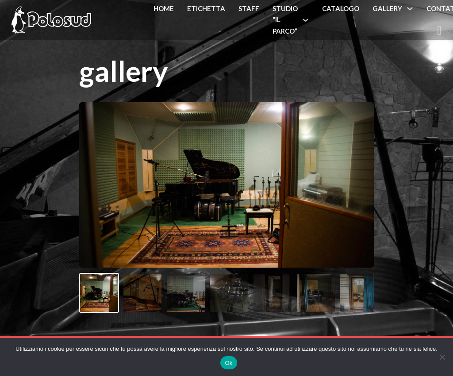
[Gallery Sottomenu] (410, 8)
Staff (248, 8)
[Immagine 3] (186, 293)
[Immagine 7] (359, 293)
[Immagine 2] (142, 293)
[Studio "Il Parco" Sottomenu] (305, 20)
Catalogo (340, 8)
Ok (228, 363)
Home (164, 8)
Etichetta (206, 8)
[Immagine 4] (229, 293)
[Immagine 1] (99, 293)
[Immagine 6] (316, 293)
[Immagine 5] (272, 293)
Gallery (387, 8)
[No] (442, 357)
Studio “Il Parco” (285, 19)
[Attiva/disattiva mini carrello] (440, 31)
